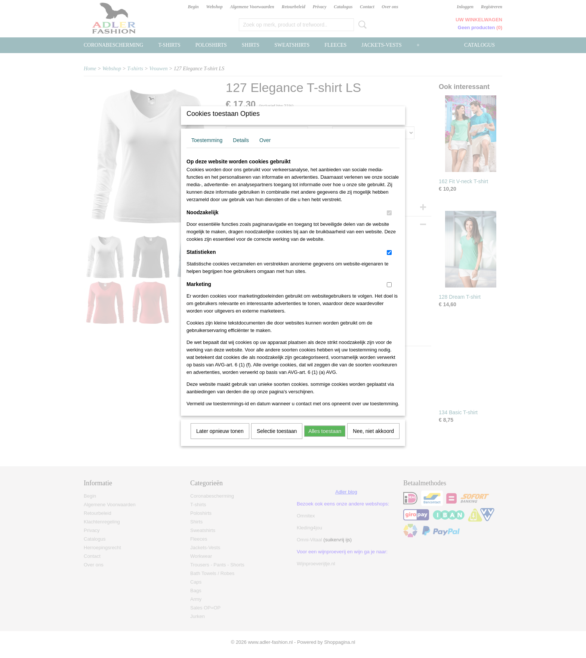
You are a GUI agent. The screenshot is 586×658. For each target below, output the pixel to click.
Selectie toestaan (277, 441)
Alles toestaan (324, 441)
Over (265, 150)
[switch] (389, 222)
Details (241, 150)
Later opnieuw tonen (220, 441)
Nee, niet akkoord (373, 441)
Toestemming (206, 150)
